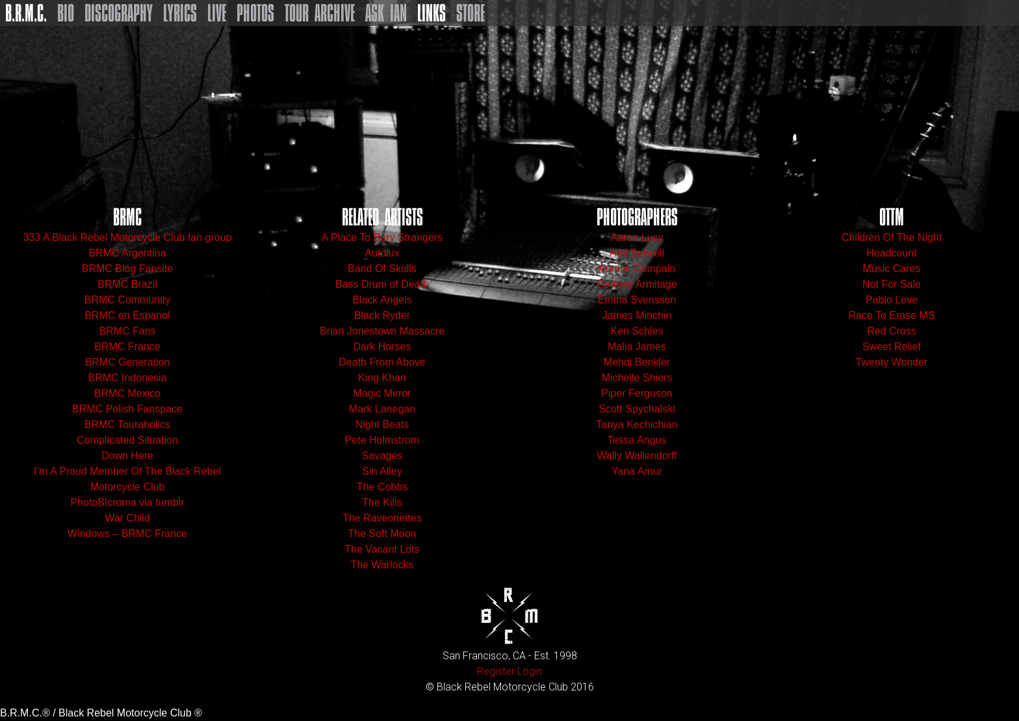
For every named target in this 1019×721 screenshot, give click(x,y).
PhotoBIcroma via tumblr (127, 502)
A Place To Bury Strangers (382, 237)
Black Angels (382, 299)
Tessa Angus (637, 440)
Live (216, 13)
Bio (65, 13)
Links (431, 13)
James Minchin (637, 315)
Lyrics (180, 13)
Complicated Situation (127, 440)
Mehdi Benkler (637, 362)
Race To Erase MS (891, 315)
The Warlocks (381, 564)
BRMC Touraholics (127, 424)
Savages (382, 455)
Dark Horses (382, 346)
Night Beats (382, 424)
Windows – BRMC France (127, 533)
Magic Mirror (382, 393)
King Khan (382, 377)
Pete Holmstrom (382, 440)
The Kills (382, 502)
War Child (127, 518)
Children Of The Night (892, 237)
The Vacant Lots (381, 549)
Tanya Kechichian (636, 424)
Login (529, 671)
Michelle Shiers (637, 377)
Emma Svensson (637, 299)
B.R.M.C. (26, 13)
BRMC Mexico (127, 393)
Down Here (127, 455)
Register (496, 671)
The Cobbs (382, 486)
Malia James (637, 346)
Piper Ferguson (636, 393)
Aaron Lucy (637, 237)
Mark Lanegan (382, 408)
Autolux (382, 253)
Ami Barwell (637, 253)
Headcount (891, 253)
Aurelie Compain (637, 268)
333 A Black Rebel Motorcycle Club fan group (127, 237)
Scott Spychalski (637, 408)
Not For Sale (891, 284)
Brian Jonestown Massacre (382, 330)
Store (470, 13)
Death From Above (382, 362)
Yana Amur (637, 471)
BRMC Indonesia (127, 377)
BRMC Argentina (127, 253)
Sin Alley (382, 471)
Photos (255, 13)
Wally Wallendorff (637, 455)
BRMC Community (127, 299)
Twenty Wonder (892, 362)
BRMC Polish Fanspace (127, 408)
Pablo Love (892, 299)
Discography (118, 13)
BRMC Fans (127, 330)
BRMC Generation (127, 362)
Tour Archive (320, 13)
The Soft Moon (382, 533)
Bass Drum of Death (382, 284)
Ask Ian (386, 13)
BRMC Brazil (127, 284)
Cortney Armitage (637, 284)
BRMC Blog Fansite (128, 268)
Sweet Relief (891, 346)
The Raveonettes (382, 518)
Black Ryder (382, 315)
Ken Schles (637, 330)
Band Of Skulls (382, 268)
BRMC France (127, 346)
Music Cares (892, 268)
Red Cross (891, 330)
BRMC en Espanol (127, 315)
